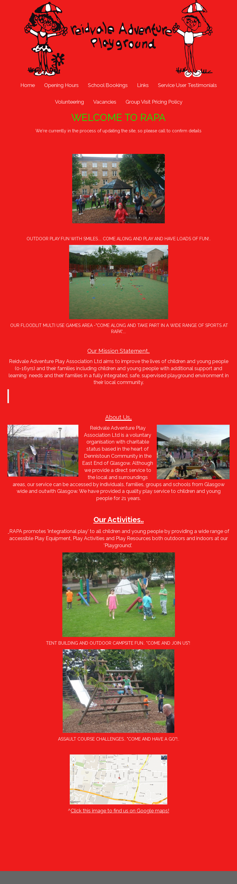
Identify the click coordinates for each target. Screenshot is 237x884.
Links (143, 85)
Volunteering (69, 102)
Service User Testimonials (187, 85)
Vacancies (104, 102)
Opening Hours (61, 85)
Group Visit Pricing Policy (154, 102)
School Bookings (108, 85)
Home (27, 85)
